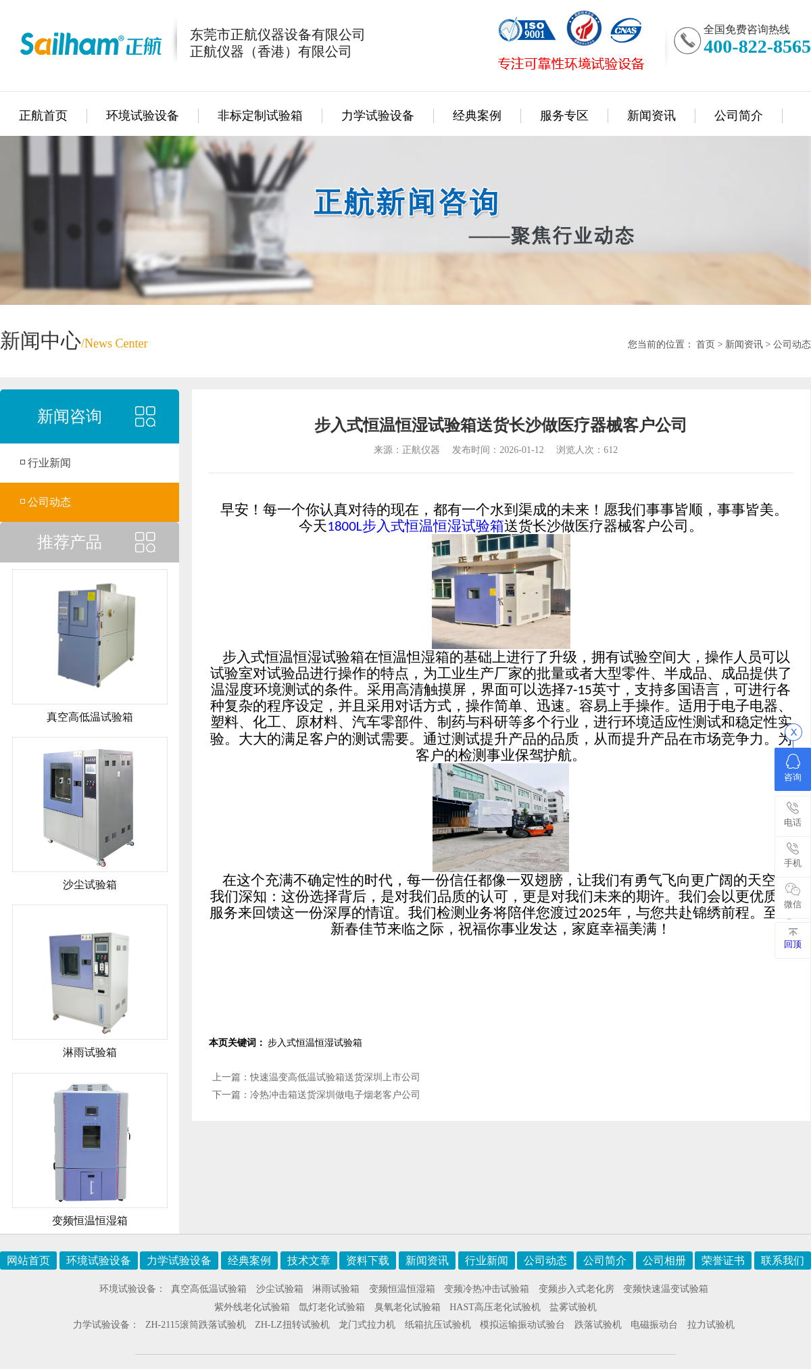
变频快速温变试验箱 (665, 1289)
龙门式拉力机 (367, 1325)
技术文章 (308, 1260)
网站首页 (28, 1260)
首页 (705, 344)
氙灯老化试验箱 (332, 1307)
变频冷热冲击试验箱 (486, 1289)
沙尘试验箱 (279, 1289)
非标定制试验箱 (260, 115)
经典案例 (477, 115)
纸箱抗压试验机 (438, 1325)
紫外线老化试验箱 (252, 1307)
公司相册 (664, 1260)
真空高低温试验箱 (209, 1289)
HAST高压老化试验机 (495, 1307)
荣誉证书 (723, 1260)
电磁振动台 (654, 1325)
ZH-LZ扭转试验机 (292, 1325)
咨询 (793, 768)
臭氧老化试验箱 (407, 1307)
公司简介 (738, 115)
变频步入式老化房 (576, 1289)
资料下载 (367, 1260)
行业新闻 (49, 463)
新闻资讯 (651, 115)
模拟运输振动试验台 (522, 1325)
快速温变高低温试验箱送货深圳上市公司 (335, 1077)
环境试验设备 (142, 115)
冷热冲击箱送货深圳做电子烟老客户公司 (335, 1095)
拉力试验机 (711, 1325)
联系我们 (782, 1260)
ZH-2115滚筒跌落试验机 (195, 1325)
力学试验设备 (377, 115)
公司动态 (792, 344)
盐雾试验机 (573, 1307)
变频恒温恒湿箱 (402, 1289)
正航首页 (43, 115)
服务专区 (564, 115)
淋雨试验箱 (336, 1289)
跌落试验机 (598, 1325)
